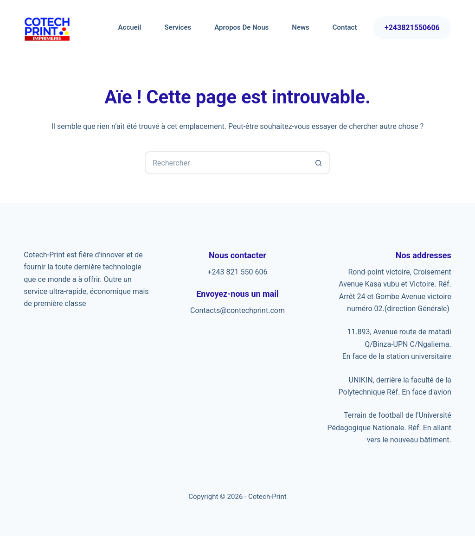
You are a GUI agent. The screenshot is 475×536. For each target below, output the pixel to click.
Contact (345, 27)
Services (177, 27)
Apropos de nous (241, 27)
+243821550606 (412, 27)
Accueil (129, 27)
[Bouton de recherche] (318, 162)
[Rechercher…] (226, 162)
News (300, 27)
